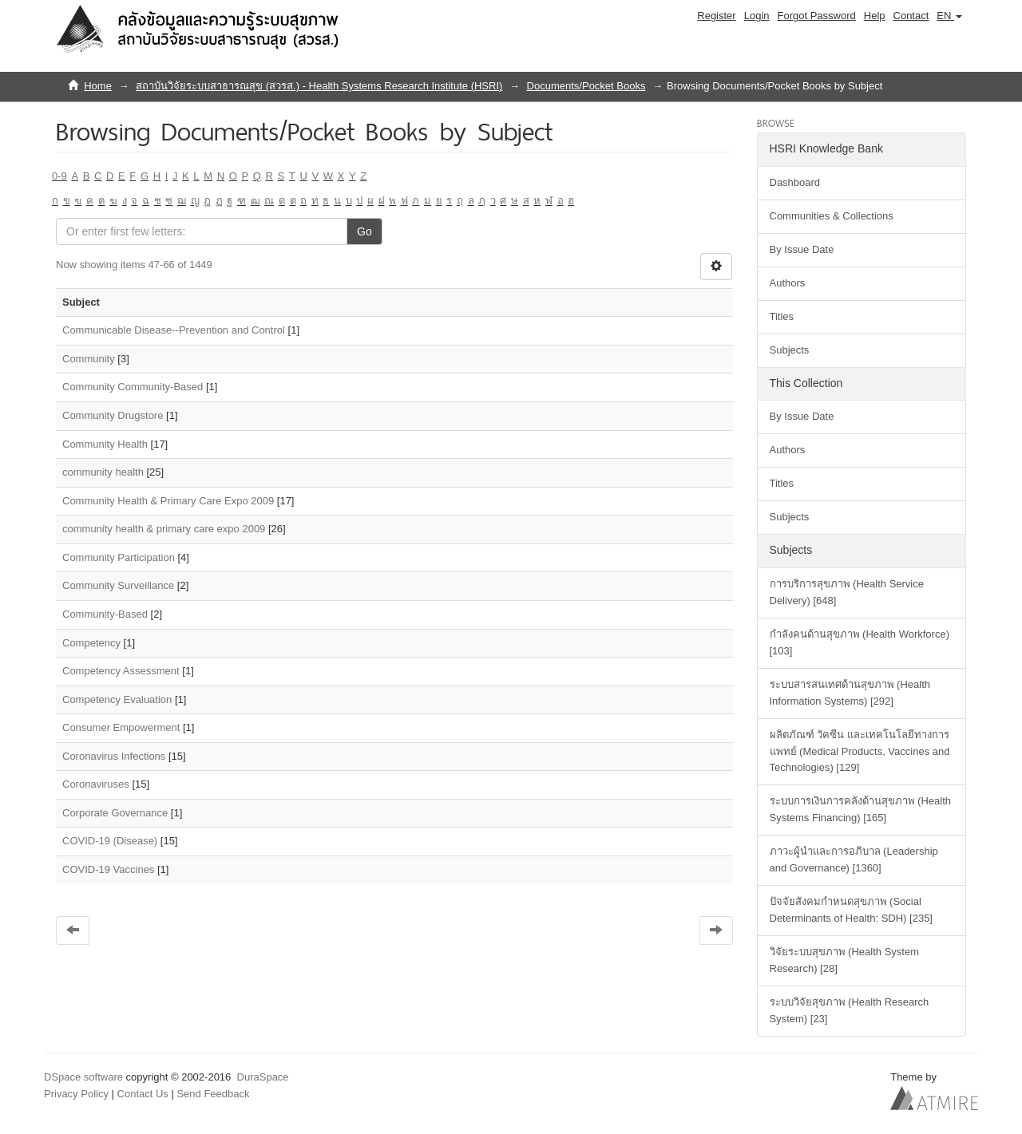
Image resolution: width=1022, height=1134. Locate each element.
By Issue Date (802, 249)
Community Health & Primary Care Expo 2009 (168, 501)
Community (88, 359)
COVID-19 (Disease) (109, 841)
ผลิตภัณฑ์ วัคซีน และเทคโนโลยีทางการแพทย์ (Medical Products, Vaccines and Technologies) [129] (860, 751)
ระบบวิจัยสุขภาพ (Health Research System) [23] (849, 1010)
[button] (949, 16)
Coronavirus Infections (113, 756)
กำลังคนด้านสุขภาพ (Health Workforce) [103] (859, 642)
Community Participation (118, 557)
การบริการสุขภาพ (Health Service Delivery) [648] (847, 592)
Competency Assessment (121, 671)
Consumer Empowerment (121, 727)
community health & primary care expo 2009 (163, 529)
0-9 (59, 176)
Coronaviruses (95, 784)
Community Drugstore (112, 415)
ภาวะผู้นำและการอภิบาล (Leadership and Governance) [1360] (854, 859)
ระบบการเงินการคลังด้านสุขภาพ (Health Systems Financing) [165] (861, 809)
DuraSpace (263, 1077)
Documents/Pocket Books (586, 86)
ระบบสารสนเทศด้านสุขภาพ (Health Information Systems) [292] (850, 692)
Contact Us (142, 1094)
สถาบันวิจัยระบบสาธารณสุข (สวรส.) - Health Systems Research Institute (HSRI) (319, 86)
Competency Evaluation (117, 699)
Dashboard (795, 182)
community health (103, 472)
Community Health (105, 444)
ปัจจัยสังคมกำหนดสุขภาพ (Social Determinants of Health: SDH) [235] (851, 909)
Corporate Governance (115, 813)
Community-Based (105, 614)
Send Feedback (212, 1094)
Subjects (790, 350)
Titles (782, 316)
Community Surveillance (118, 585)
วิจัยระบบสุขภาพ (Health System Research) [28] (844, 960)
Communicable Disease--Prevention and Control (173, 330)
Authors (788, 283)
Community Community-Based (132, 387)
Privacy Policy (76, 1094)
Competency (91, 643)
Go (364, 231)
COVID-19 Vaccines (108, 869)
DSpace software (83, 1077)
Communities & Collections (831, 216)
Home (98, 86)
